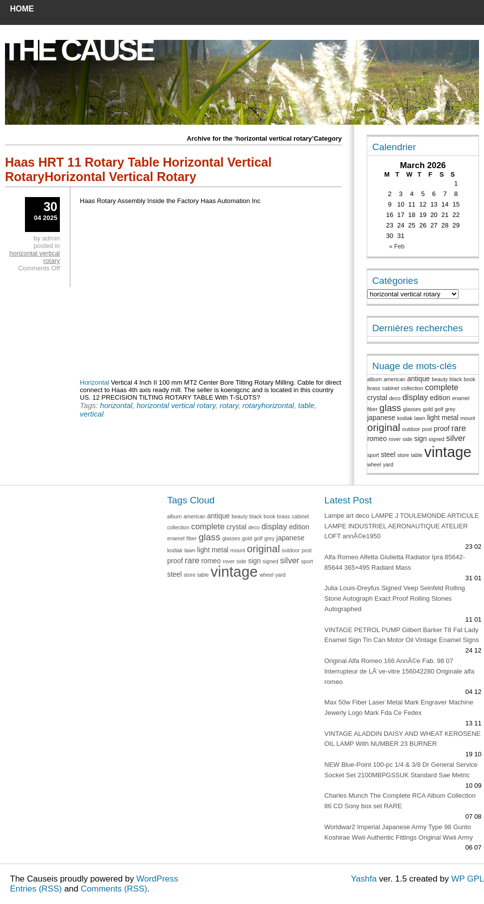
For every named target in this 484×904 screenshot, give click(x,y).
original (383, 427)
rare (459, 428)
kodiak (405, 418)
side (408, 439)
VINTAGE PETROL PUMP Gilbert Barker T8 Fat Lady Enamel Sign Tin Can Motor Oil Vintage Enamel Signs (401, 635)
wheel (374, 464)
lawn (419, 418)
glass (390, 408)
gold (428, 409)
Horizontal (94, 382)
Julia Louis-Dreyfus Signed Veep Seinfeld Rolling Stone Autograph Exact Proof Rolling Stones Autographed (394, 598)
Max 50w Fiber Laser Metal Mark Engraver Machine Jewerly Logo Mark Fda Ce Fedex (398, 707)
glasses (412, 409)
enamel (461, 398)
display (415, 397)
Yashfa (364, 879)
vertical (92, 414)
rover (395, 439)
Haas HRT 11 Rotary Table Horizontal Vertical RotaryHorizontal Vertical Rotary (138, 169)
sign (420, 439)
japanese (381, 418)
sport (373, 455)
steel (388, 454)
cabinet (390, 388)
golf (439, 409)
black (456, 379)
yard (388, 464)
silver (456, 438)
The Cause (77, 50)
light (433, 418)
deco (395, 398)
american (395, 379)
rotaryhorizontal (268, 405)
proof (442, 429)
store (403, 455)
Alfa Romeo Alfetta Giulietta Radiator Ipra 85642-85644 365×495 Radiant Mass (394, 562)
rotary (229, 405)
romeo (377, 439)
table (306, 405)
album (374, 379)
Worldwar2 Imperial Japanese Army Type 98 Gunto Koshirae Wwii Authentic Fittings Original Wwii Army (398, 832)
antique (418, 379)
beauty (440, 379)
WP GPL (467, 879)
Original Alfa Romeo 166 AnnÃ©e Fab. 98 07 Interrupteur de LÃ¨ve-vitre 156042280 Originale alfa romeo (399, 671)
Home (22, 8)
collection (412, 388)
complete (442, 387)
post (427, 429)
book (469, 379)
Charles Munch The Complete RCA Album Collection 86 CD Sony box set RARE (400, 801)
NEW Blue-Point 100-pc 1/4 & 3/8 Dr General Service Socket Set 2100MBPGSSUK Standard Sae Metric (401, 770)
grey (450, 409)
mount (467, 418)
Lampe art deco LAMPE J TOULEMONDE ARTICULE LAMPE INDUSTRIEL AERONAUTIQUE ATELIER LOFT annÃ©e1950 (401, 526)
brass (373, 388)
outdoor (411, 429)
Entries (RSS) (36, 889)
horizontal (116, 405)
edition (440, 398)
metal (450, 418)
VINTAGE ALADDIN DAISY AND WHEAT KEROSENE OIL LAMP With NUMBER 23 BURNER (402, 739)
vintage (448, 452)
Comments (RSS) (114, 889)
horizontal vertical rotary (176, 405)
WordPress (157, 879)
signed (436, 439)
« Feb (397, 246)
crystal (377, 398)
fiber (372, 409)
